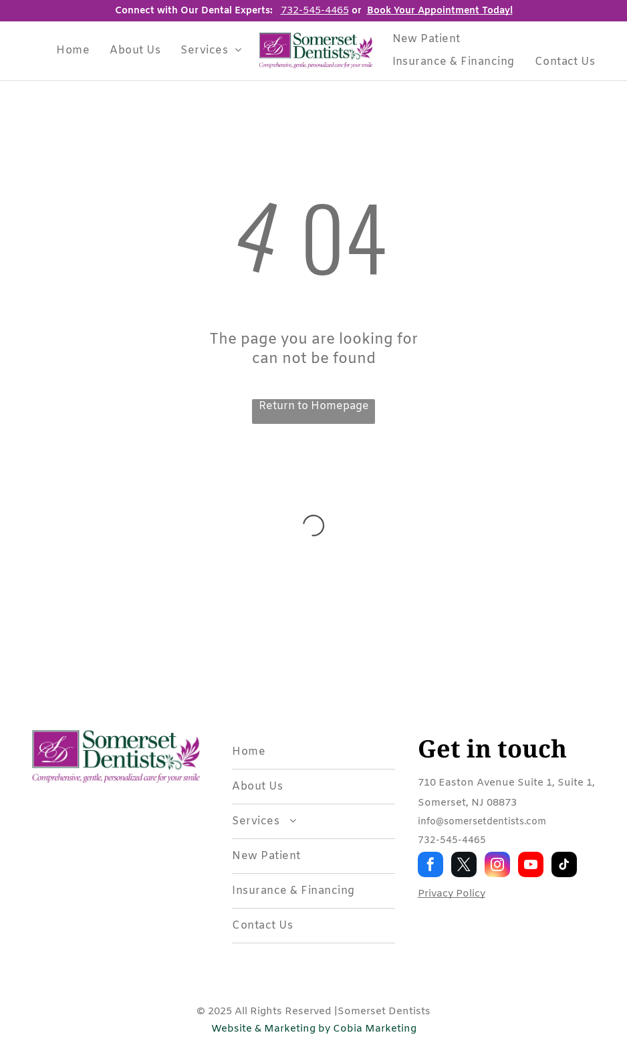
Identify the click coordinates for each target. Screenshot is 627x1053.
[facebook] (430, 866)
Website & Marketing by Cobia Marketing (313, 1029)
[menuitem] (73, 50)
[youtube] (530, 866)
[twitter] (464, 866)
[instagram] (497, 866)
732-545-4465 (452, 840)
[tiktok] (564, 866)
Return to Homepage (314, 406)
